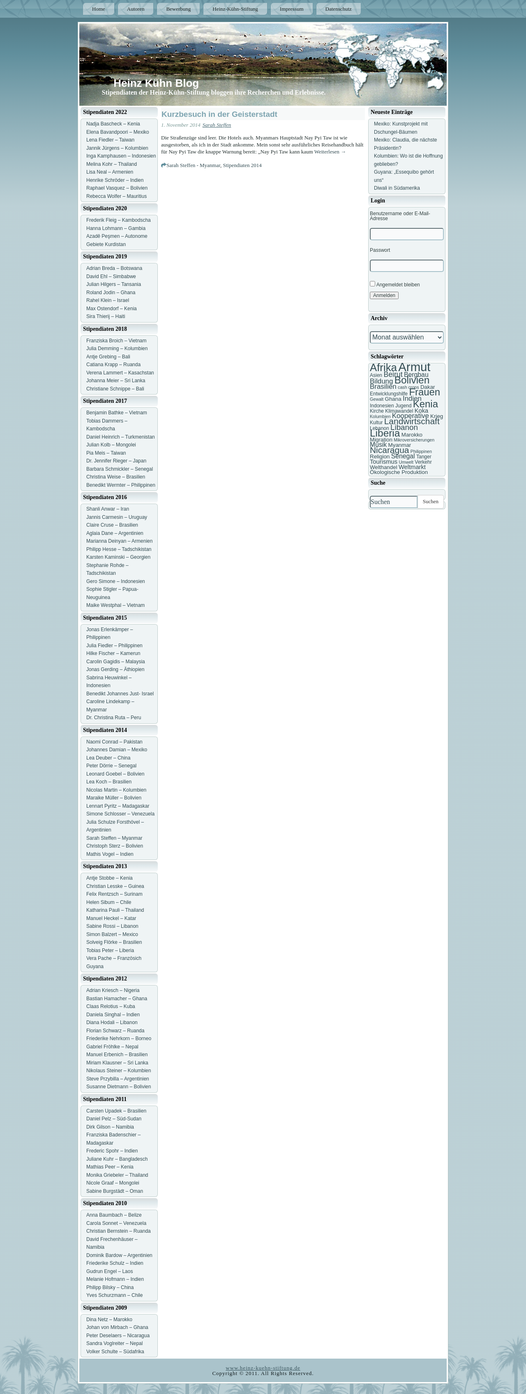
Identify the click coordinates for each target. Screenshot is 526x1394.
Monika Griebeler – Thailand (117, 1175)
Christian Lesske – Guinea (115, 886)
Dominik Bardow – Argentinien (119, 1255)
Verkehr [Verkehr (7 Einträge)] (423, 462)
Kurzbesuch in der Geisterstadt (219, 114)
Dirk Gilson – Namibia (110, 1127)
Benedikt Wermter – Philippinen (120, 485)
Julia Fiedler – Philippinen (114, 645)
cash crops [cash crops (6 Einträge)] (408, 387)
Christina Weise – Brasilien (115, 477)
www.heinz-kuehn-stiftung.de (263, 1368)
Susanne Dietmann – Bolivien (118, 1087)
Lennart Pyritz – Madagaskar (117, 806)
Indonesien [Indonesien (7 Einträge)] (382, 406)
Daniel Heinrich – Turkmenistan (120, 437)
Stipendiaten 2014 (242, 165)
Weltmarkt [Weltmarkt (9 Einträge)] (412, 467)
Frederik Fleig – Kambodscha (118, 220)
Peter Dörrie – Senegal (111, 766)
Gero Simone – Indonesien (115, 581)
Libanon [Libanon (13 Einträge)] (404, 427)
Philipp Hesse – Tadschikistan (119, 549)
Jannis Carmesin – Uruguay (116, 517)
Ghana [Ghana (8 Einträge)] (393, 399)
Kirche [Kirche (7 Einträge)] (377, 411)
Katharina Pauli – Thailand (115, 910)
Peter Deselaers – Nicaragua (118, 1335)
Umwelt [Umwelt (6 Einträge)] (406, 462)
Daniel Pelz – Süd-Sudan (113, 1119)
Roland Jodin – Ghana (110, 292)
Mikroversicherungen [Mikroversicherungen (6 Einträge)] (414, 439)
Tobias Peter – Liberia (110, 950)
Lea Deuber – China (108, 758)
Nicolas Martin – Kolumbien (116, 790)
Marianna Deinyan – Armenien (119, 541)
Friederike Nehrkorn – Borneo (118, 1038)
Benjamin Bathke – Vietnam (116, 413)
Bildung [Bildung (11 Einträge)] (381, 381)
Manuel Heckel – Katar (111, 918)
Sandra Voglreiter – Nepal (114, 1343)
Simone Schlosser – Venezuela (120, 814)
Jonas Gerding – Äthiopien (115, 669)
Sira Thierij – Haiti (105, 316)
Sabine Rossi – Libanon (112, 926)
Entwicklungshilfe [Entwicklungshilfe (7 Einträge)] (389, 394)
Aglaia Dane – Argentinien (114, 533)
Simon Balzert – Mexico (112, 934)
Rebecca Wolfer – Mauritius (116, 196)
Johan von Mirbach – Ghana (117, 1327)
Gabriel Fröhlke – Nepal (112, 1047)
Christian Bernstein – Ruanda (118, 1231)
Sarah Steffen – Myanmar (114, 838)
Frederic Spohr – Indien (112, 1151)
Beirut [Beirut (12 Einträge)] (392, 374)
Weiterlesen (330, 152)
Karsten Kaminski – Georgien (118, 557)
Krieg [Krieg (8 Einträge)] (436, 416)
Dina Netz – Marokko (109, 1319)
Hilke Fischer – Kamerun (113, 653)
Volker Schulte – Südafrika (115, 1352)
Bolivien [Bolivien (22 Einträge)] (412, 380)
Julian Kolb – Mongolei (111, 445)
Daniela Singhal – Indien (113, 1015)
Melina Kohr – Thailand (111, 164)
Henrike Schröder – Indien (114, 180)
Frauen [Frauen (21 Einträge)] (424, 391)
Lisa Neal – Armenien (109, 172)
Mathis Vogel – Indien (110, 854)
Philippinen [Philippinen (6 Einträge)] (421, 451)
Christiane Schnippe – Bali (115, 389)
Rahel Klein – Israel (107, 300)
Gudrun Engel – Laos (109, 1271)
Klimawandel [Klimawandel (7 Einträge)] (399, 411)
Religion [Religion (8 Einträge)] (380, 456)
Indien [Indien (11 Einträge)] (412, 398)
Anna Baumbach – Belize (114, 1215)
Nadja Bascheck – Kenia (113, 124)
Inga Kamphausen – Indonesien (121, 156)
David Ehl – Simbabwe (111, 276)
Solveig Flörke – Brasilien (114, 942)
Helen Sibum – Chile (108, 902)
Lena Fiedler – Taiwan (110, 140)
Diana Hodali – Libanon (112, 1022)
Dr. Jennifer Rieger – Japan (116, 461)
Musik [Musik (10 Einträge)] (378, 444)
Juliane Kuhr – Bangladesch (117, 1159)
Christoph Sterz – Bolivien (114, 846)
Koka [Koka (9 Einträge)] (422, 410)
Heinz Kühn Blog (156, 83)
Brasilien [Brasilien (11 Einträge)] (383, 386)
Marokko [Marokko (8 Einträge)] (411, 435)
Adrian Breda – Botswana (114, 268)
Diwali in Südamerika (397, 188)
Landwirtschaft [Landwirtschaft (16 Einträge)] (412, 421)
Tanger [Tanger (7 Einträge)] (423, 457)
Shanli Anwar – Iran (107, 509)
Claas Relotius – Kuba (110, 1006)
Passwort (380, 250)
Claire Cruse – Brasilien (112, 525)
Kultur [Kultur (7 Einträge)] (376, 422)
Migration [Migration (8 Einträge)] (381, 440)
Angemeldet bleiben (395, 284)
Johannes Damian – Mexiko (116, 750)
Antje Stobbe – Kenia (109, 878)
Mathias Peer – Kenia (110, 1167)
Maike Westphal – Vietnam (115, 605)
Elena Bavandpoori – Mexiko (117, 132)
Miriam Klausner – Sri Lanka (117, 1063)
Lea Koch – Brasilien (109, 782)
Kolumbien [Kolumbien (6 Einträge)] (380, 416)
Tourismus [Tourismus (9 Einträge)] (383, 461)
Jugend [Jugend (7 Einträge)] (403, 406)
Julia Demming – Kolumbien (117, 348)
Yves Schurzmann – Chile (114, 1295)
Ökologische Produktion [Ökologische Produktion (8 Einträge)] (399, 472)
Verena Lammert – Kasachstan (120, 373)
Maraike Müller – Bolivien (113, 798)
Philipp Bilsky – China (110, 1287)
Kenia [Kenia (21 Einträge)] (425, 403)
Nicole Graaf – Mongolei (112, 1183)
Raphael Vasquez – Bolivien (117, 188)
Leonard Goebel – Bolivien (115, 774)
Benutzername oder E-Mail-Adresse (400, 216)
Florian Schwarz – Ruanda (115, 1031)
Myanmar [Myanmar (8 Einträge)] (399, 445)
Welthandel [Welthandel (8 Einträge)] (383, 467)
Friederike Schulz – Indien (114, 1263)
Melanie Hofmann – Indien (115, 1279)
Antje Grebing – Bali (108, 357)
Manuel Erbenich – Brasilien (117, 1054)
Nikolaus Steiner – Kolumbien (118, 1070)
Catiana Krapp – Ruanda (113, 364)
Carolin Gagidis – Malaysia (115, 661)
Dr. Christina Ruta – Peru (113, 717)
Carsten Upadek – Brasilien (116, 1111)
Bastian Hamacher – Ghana (116, 998)
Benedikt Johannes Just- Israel (120, 694)
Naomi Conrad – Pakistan (114, 742)
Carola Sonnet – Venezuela (116, 1223)
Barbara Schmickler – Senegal (119, 469)
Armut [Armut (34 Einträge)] (414, 367)
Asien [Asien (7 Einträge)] (376, 375)
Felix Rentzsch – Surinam (114, 894)
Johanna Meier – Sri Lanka (115, 380)
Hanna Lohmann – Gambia (115, 228)
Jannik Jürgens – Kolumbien (117, 148)
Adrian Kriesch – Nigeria (112, 990)
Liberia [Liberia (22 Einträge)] (385, 433)
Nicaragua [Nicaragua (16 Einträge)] (389, 450)
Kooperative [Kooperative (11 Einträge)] (410, 416)
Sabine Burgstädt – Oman (114, 1191)
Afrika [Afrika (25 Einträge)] (383, 367)
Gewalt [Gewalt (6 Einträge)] (376, 399)
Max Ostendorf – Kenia (111, 308)
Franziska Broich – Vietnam (116, 341)
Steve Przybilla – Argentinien (117, 1079)
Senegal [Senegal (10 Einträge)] (403, 456)
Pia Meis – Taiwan (106, 453)
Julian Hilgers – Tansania (113, 284)
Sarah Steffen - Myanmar (193, 165)
